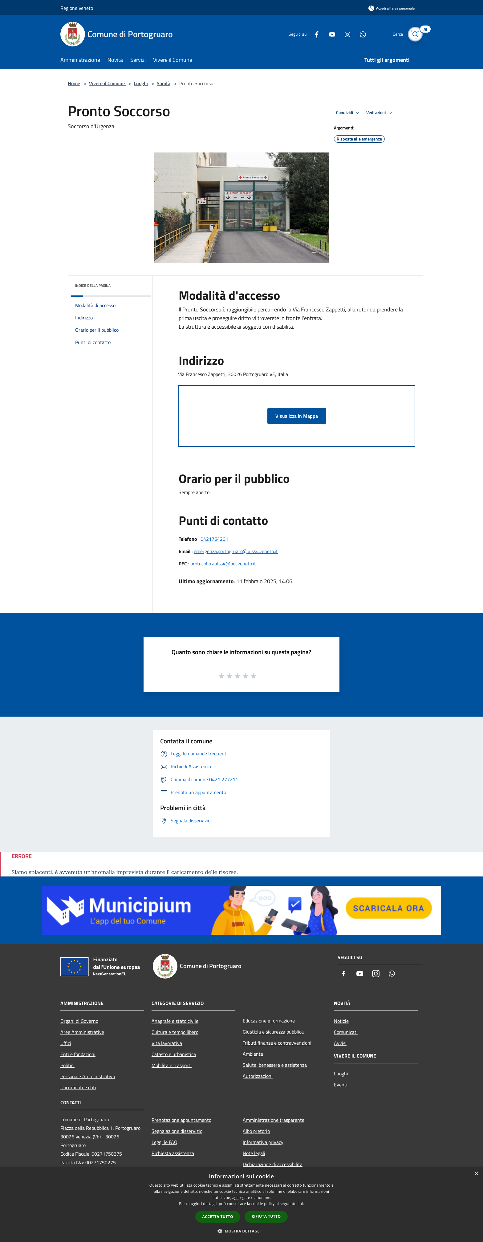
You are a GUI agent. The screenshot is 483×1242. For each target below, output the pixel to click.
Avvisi (340, 1043)
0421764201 (214, 539)
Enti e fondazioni (77, 1054)
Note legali (254, 1153)
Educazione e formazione (269, 1020)
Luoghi (141, 83)
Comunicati (346, 1032)
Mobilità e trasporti (172, 1065)
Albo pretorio (256, 1131)
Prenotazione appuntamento (181, 1120)
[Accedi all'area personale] (391, 8)
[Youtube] (329, 34)
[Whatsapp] (360, 34)
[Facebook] (314, 34)
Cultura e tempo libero (175, 1032)
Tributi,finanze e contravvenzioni (277, 1042)
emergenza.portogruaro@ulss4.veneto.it (236, 551)
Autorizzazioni (258, 1076)
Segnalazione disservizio (177, 1131)
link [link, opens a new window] (301, 1203)
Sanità (163, 83)
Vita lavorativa (167, 1043)
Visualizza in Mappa (296, 416)
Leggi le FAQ (164, 1142)
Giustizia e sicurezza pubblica (273, 1031)
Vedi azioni (380, 113)
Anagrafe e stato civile (175, 1021)
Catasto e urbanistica (174, 1054)
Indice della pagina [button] (93, 285)
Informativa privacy (263, 1142)
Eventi (340, 1084)
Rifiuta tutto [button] (266, 1216)
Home (74, 83)
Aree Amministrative (82, 1032)
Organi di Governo (79, 1021)
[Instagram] (345, 34)
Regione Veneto (76, 8)
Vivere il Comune (107, 83)
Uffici (65, 1043)
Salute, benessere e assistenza (275, 1065)
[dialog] (241, 1204)
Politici (67, 1065)
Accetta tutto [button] (217, 1216)
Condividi (348, 113)
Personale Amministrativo (87, 1076)
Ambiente (253, 1054)
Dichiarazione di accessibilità (272, 1164)
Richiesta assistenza (173, 1153)
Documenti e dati (78, 1087)
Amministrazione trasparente (273, 1120)
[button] (241, 1231)
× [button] (476, 1174)
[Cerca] (415, 34)
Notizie (341, 1021)
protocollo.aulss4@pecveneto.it (223, 563)
